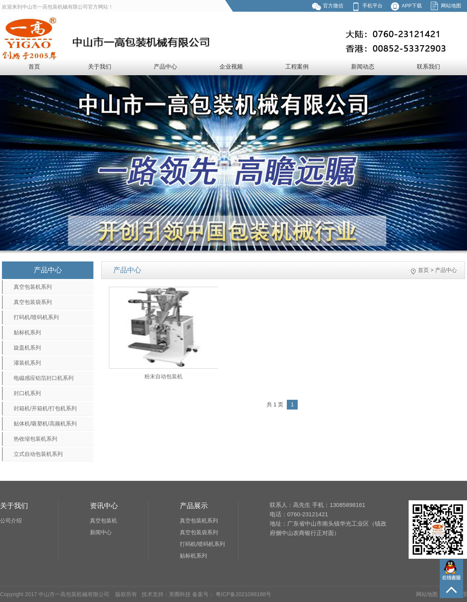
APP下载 (412, 6)
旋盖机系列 (27, 347)
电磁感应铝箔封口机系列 (44, 378)
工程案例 (297, 66)
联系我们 (428, 66)
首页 (34, 66)
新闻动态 (362, 66)
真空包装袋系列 (33, 302)
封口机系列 (27, 393)
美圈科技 (180, 594)
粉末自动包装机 (163, 376)
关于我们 (99, 66)
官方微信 (333, 6)
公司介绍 (11, 520)
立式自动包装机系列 (38, 454)
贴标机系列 (27, 332)
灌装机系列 (27, 363)
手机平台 (372, 6)
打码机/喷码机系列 (36, 317)
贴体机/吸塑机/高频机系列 (45, 423)
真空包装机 (103, 520)
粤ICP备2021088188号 (242, 594)
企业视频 (231, 66)
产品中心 (165, 66)
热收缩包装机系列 (35, 439)
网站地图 (451, 6)
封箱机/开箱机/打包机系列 (45, 408)
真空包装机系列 (33, 287)
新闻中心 (101, 532)
